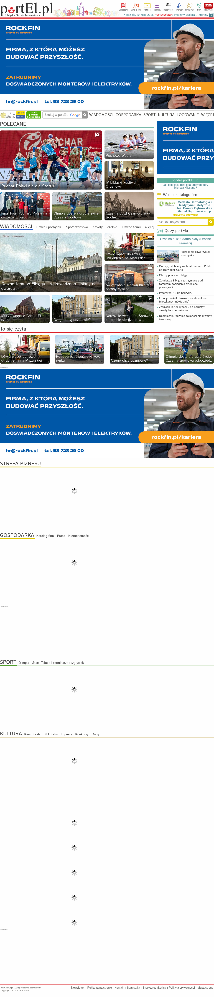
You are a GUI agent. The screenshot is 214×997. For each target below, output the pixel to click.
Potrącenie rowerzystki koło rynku (195, 253)
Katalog (147, 10)
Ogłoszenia (123, 10)
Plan (199, 10)
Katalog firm (45, 536)
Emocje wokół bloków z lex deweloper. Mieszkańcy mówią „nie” (183, 300)
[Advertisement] (107, 632)
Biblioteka (51, 734)
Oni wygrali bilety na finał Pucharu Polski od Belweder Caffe (185, 268)
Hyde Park (189, 10)
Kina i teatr (32, 734)
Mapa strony (205, 987)
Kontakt (119, 987)
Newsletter (78, 987)
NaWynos (208, 6)
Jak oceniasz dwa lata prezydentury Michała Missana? (185, 186)
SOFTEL (25, 991)
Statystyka (133, 987)
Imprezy (179, 10)
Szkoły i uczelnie (105, 227)
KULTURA (166, 115)
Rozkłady (157, 10)
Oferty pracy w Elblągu (173, 275)
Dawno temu (131, 227)
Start (35, 663)
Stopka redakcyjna (154, 987)
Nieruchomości (78, 536)
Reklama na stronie (99, 987)
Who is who (136, 10)
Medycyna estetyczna (185, 214)
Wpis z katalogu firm (177, 195)
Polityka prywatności (182, 987)
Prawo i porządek (48, 227)
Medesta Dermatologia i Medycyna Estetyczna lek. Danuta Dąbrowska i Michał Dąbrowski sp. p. (194, 206)
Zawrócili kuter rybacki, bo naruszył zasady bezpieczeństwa (182, 309)
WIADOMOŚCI (101, 115)
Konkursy (81, 734)
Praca (61, 536)
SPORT (149, 115)
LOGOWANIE (188, 115)
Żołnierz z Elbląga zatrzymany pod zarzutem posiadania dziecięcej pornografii (181, 284)
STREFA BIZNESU (20, 463)
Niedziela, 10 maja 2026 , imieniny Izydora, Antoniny (166, 15)
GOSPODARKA (128, 115)
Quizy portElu (172, 231)
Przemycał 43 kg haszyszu (175, 293)
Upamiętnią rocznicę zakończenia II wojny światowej (185, 317)
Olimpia (24, 663)
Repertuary (168, 10)
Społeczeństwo (77, 227)
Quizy (96, 734)
